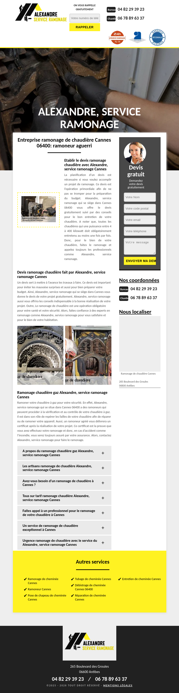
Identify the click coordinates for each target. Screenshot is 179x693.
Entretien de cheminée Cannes (141, 579)
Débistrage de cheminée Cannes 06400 (90, 587)
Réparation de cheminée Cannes (90, 597)
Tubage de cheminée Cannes (93, 579)
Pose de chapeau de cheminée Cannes (47, 597)
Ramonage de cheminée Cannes (43, 581)
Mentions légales (118, 685)
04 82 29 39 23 (131, 9)
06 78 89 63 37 (131, 18)
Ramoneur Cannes (39, 589)
